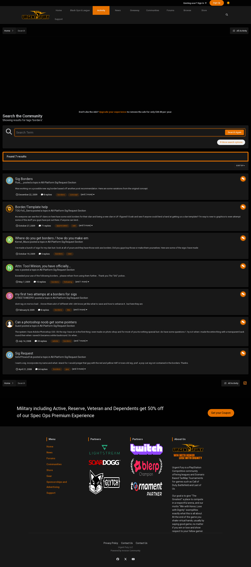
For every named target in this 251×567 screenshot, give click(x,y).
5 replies (44, 254)
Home (59, 10)
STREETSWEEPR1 (25, 298)
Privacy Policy (111, 543)
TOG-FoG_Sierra (24, 210)
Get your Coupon (221, 412)
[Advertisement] (125, 62)
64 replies (41, 369)
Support (59, 19)
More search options (231, 142)
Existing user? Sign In (195, 3)
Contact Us (127, 543)
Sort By (240, 166)
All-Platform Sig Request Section (58, 182)
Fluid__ (19, 182)
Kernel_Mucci (22, 241)
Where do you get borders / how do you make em (51, 238)
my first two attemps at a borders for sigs (46, 294)
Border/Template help (31, 207)
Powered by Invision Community (125, 550)
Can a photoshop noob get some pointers (46, 322)
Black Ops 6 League (80, 10)
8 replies (46, 194)
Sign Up (216, 3)
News (118, 10)
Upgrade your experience (113, 112)
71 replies (45, 225)
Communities (152, 10)
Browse (187, 10)
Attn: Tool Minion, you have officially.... (43, 266)
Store (204, 10)
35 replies (41, 341)
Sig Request (24, 353)
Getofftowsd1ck (24, 357)
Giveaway (134, 10)
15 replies (40, 282)
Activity (101, 10)
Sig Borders (24, 179)
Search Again (234, 132)
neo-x (18, 269)
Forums (170, 10)
